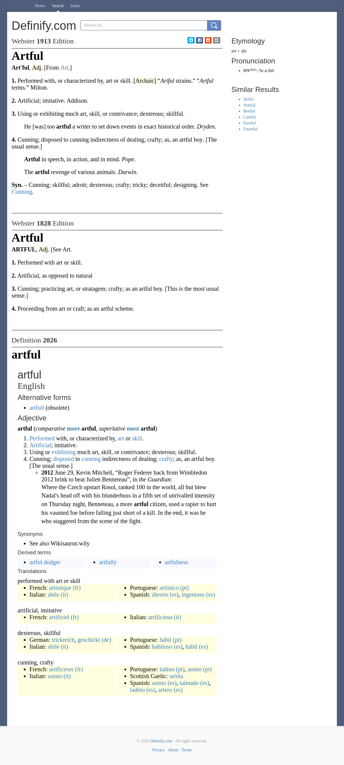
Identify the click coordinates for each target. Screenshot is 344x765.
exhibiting (63, 452)
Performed (41, 438)
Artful (248, 99)
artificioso (160, 617)
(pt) (184, 587)
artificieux (61, 669)
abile (54, 594)
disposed (63, 459)
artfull (36, 407)
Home (40, 6)
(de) (106, 639)
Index (75, 6)
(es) (174, 594)
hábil (165, 639)
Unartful (250, 129)
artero (165, 689)
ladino (167, 669)
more (73, 428)
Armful (249, 105)
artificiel (59, 617)
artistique (60, 587)
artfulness (176, 562)
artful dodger (44, 562)
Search (58, 6)
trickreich (63, 639)
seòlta (176, 676)
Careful (249, 117)
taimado (188, 683)
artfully (108, 562)
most (133, 428)
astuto (55, 676)
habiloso (162, 646)
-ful (243, 51)
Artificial (40, 445)
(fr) (77, 587)
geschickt (89, 639)
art (121, 438)
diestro (160, 594)
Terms (186, 750)
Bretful (249, 111)
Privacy (158, 750)
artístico (169, 587)
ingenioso (193, 594)
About (173, 750)
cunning (91, 459)
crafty (166, 459)
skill (137, 438)
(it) (64, 594)
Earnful (249, 123)
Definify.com (161, 741)
